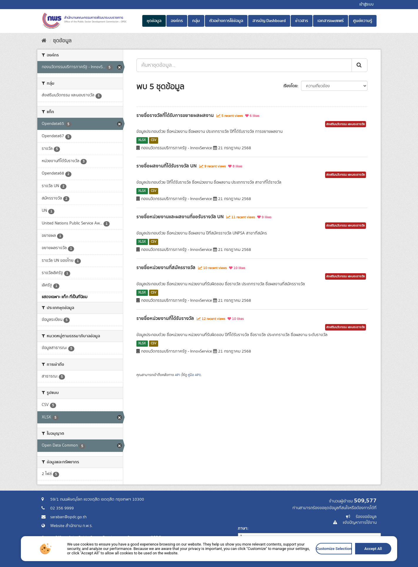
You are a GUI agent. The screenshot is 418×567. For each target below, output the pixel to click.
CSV (153, 140)
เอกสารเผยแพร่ (330, 21)
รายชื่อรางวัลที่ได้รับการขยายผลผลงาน (175, 115)
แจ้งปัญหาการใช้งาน (360, 523)
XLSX (142, 140)
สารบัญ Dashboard (269, 21)
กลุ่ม (196, 21)
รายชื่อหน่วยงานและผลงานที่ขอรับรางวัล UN (180, 217)
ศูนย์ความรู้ (362, 21)
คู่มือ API (194, 375)
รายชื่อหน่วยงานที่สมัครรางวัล (165, 267)
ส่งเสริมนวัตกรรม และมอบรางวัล (345, 124)
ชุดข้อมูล (154, 21)
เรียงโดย (290, 86)
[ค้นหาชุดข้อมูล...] (244, 65)
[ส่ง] (359, 65)
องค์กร (177, 21)
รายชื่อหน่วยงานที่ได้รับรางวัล (165, 318)
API (177, 375)
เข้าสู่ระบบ (366, 4)
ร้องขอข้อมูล (366, 517)
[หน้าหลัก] (43, 41)
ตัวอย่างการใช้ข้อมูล (226, 21)
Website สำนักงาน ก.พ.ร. (71, 526)
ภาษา (242, 528)
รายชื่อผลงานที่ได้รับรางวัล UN (166, 166)
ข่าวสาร (301, 21)
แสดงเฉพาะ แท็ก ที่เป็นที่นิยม (64, 297)
